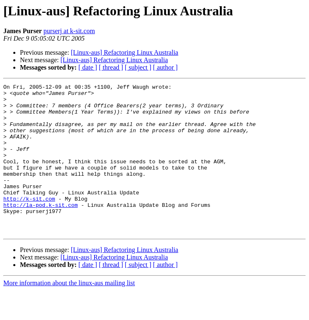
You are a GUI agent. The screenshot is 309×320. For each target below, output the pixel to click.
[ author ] (165, 67)
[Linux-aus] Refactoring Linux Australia (124, 52)
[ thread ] (111, 67)
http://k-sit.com (29, 222)
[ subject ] (138, 67)
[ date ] (87, 67)
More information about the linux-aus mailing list (69, 312)
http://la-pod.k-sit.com (40, 229)
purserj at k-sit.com (69, 30)
